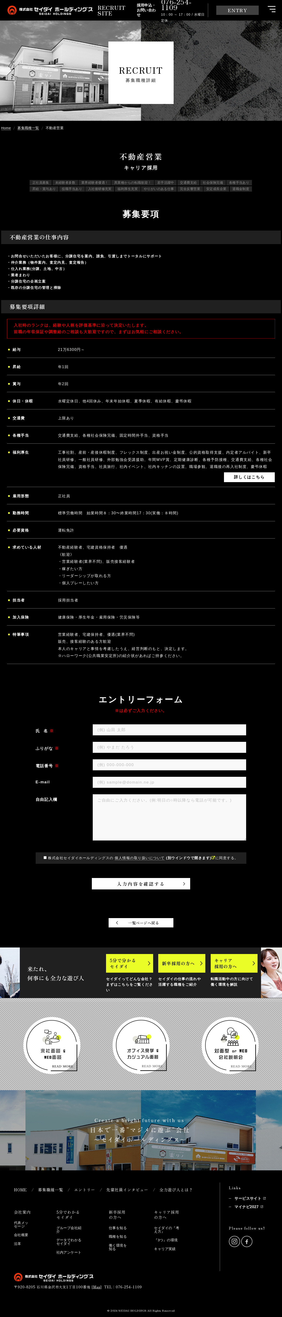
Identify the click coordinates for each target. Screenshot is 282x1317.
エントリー (84, 1190)
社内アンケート (69, 1252)
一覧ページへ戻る (143, 923)
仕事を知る (118, 1228)
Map (96, 1286)
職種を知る (118, 1236)
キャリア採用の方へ (225, 963)
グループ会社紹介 (69, 1229)
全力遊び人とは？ (176, 1190)
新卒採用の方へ (178, 963)
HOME (20, 1190)
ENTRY (237, 10)
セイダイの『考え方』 (166, 1229)
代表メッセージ (21, 1224)
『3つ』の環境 (166, 1240)
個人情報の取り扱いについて (140, 858)
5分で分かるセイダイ (123, 963)
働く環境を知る (118, 1247)
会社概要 (21, 1235)
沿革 (17, 1244)
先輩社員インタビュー (127, 1190)
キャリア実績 (165, 1249)
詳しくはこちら (249, 477)
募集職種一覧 (50, 1190)
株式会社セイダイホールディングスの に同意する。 (143, 858)
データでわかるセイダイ (69, 1241)
